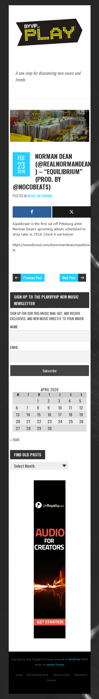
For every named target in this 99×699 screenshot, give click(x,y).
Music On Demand (39, 195)
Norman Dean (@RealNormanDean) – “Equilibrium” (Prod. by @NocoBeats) (52, 171)
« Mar (15, 439)
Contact (51, 680)
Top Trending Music (37, 675)
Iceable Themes (55, 664)
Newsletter (81, 675)
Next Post (69, 277)
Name (14, 326)
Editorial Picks (61, 675)
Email (14, 347)
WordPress (74, 659)
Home (19, 675)
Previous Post (32, 277)
